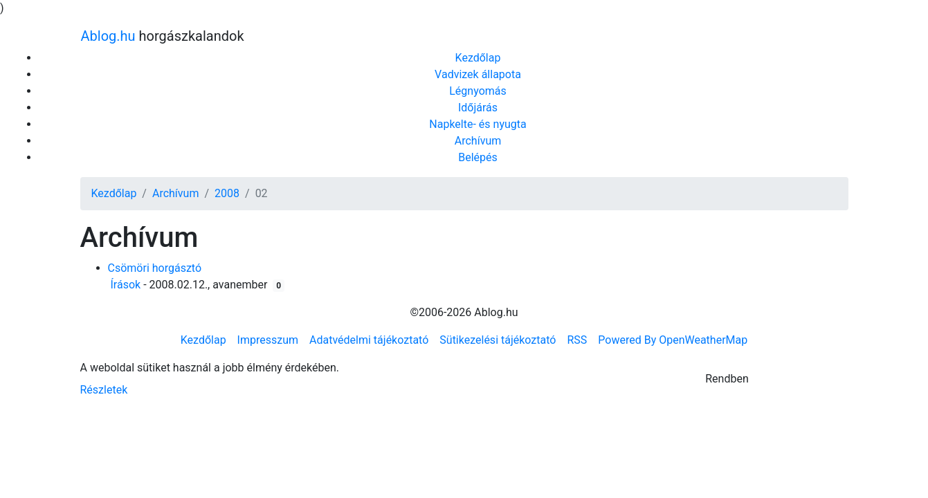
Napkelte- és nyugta (477, 124)
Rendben (727, 378)
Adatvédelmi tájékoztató (368, 340)
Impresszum (267, 340)
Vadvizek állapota (478, 74)
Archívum (478, 140)
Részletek (104, 389)
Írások (126, 284)
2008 (227, 193)
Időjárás (478, 107)
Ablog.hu (108, 36)
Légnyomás (478, 91)
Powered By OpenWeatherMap (672, 340)
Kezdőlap (478, 57)
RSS (577, 340)
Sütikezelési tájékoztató (497, 340)
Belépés (478, 157)
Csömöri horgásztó (155, 268)
